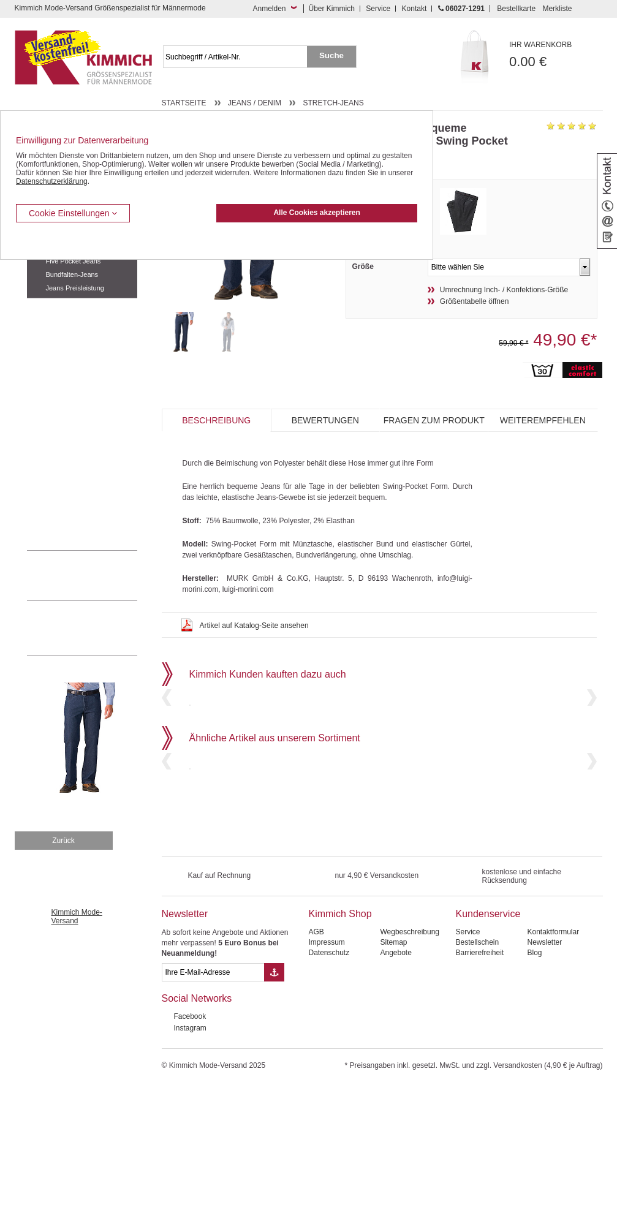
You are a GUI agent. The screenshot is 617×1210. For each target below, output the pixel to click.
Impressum (326, 1066)
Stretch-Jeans (333, 103)
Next (592, 739)
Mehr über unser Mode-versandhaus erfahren (94, 628)
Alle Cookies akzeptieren (316, 212)
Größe (363, 266)
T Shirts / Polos (52, 419)
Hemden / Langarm (58, 381)
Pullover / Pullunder (59, 494)
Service (378, 9)
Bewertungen (325, 420)
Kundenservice (487, 1038)
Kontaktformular (553, 1056)
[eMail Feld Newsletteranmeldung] (213, 1096)
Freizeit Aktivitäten (56, 437)
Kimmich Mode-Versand (76, 1040)
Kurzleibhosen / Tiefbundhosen (77, 345)
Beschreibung (216, 420)
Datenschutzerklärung (52, 181)
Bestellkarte (516, 9)
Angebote (395, 1077)
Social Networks (197, 1122)
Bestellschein (477, 1066)
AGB (316, 1056)
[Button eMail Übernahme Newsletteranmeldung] (274, 1096)
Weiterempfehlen (543, 420)
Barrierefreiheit (479, 1077)
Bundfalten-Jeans (72, 274)
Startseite (184, 103)
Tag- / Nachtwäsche (59, 456)
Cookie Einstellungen (73, 213)
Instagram (190, 1152)
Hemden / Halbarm (58, 400)
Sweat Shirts (47, 475)
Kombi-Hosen (49, 363)
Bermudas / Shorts (57, 326)
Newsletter (185, 1038)
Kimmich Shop (339, 1038)
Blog (534, 1077)
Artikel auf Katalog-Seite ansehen (254, 625)
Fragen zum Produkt (434, 420)
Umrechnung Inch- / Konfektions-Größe (504, 289)
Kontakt (414, 9)
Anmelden (269, 8)
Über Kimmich (332, 9)
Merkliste (557, 9)
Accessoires (47, 512)
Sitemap (393, 1066)
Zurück (63, 965)
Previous (167, 739)
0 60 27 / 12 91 (94, 575)
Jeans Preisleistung (75, 288)
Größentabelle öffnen (474, 301)
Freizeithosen (49, 307)
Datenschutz (328, 1077)
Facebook (190, 1140)
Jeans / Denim (254, 103)
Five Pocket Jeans (73, 261)
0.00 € (556, 54)
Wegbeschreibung (409, 1056)
